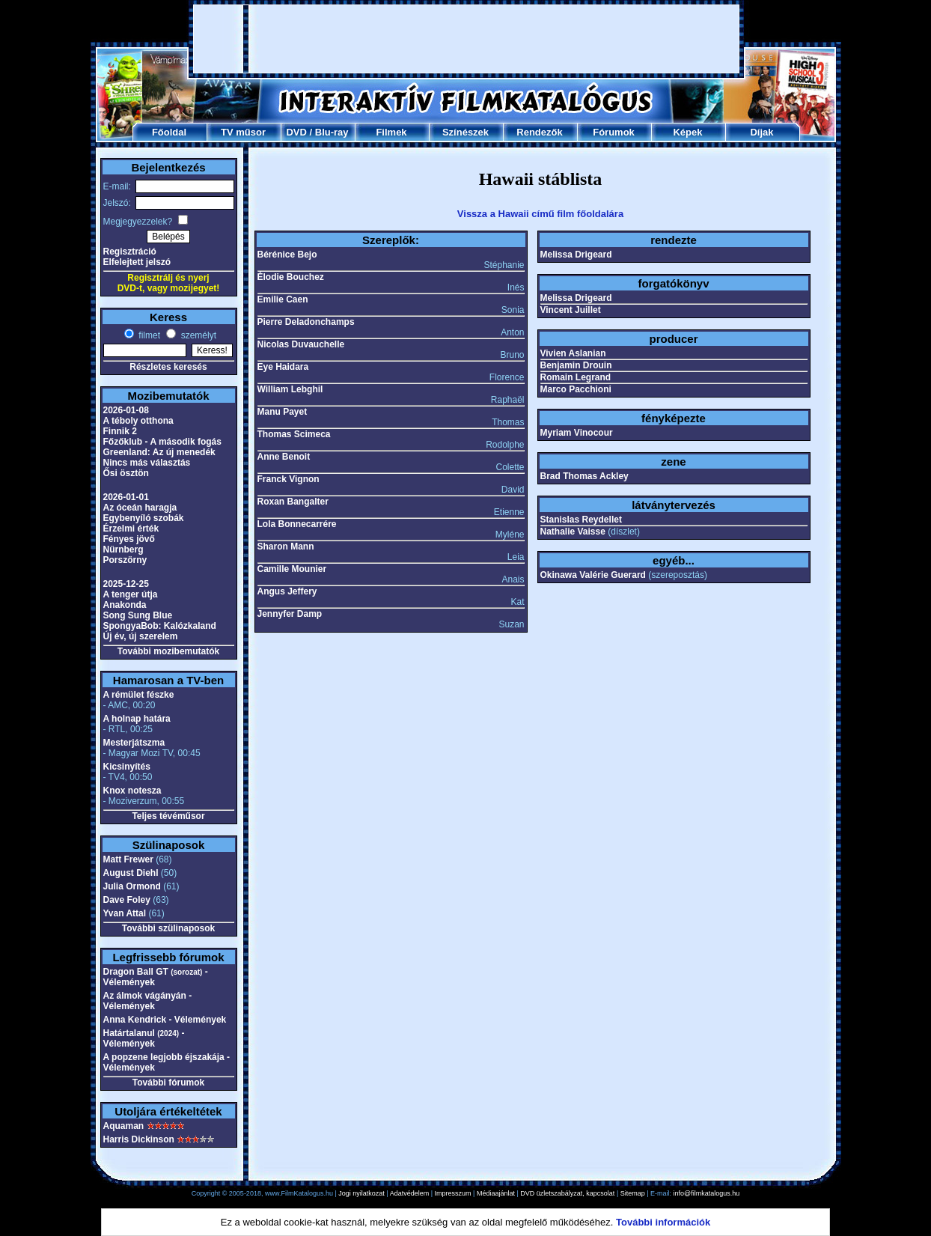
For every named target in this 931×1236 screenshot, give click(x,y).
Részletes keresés (168, 367)
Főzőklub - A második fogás (162, 441)
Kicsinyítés (126, 766)
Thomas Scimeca (294, 434)
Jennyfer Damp (290, 614)
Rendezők (539, 132)
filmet (148, 335)
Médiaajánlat (496, 1193)
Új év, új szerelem (140, 636)
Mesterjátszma (134, 742)
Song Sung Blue (138, 615)
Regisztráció (129, 251)
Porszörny (125, 560)
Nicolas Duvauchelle (301, 344)
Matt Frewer (128, 859)
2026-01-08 (126, 410)
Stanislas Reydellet (581, 519)
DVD (296, 132)
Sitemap (632, 1193)
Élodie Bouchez (290, 277)
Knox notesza (132, 790)
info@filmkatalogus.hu (707, 1193)
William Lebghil (290, 389)
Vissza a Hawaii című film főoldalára (540, 213)
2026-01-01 (126, 497)
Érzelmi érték (131, 528)
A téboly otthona (138, 420)
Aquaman (123, 1126)
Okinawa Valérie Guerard (593, 575)
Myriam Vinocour (576, 432)
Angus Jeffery (287, 591)
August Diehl (131, 873)
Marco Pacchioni (575, 389)
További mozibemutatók (168, 651)
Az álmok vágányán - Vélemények (147, 1000)
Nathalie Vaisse (572, 531)
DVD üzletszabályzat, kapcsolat (567, 1193)
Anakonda (125, 605)
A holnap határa (137, 718)
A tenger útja (130, 594)
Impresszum (453, 1193)
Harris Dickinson (138, 1139)
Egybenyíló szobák (143, 518)
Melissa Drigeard (576, 254)
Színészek (465, 132)
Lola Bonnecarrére (297, 524)
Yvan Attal (125, 913)
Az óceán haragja (140, 507)
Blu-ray (332, 132)
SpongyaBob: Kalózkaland (159, 626)
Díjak (761, 132)
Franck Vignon (288, 479)
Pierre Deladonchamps (306, 322)
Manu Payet (282, 412)
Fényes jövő (129, 539)
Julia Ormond (132, 886)
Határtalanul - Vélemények (144, 1038)
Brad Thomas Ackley (584, 476)
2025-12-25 (126, 584)
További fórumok (168, 1082)
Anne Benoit (284, 456)
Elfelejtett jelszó (137, 262)
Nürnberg (123, 549)
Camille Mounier (292, 569)
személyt (197, 335)
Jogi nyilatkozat (361, 1193)
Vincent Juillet (570, 310)
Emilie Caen (282, 299)
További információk (663, 1222)
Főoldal (169, 132)
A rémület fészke (138, 694)
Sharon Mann (285, 546)
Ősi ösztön (126, 473)
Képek (687, 132)
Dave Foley (126, 900)
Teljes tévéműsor (168, 816)
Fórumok (614, 132)
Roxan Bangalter (293, 501)
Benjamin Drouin (576, 365)
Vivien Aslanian (573, 353)
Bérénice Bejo (287, 254)
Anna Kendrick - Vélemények (165, 1019)
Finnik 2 (120, 431)
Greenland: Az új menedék (159, 452)
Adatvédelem (410, 1193)
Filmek (391, 132)
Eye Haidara (283, 367)
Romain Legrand (575, 377)
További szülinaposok (168, 928)
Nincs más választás (147, 462)
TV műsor (243, 132)
